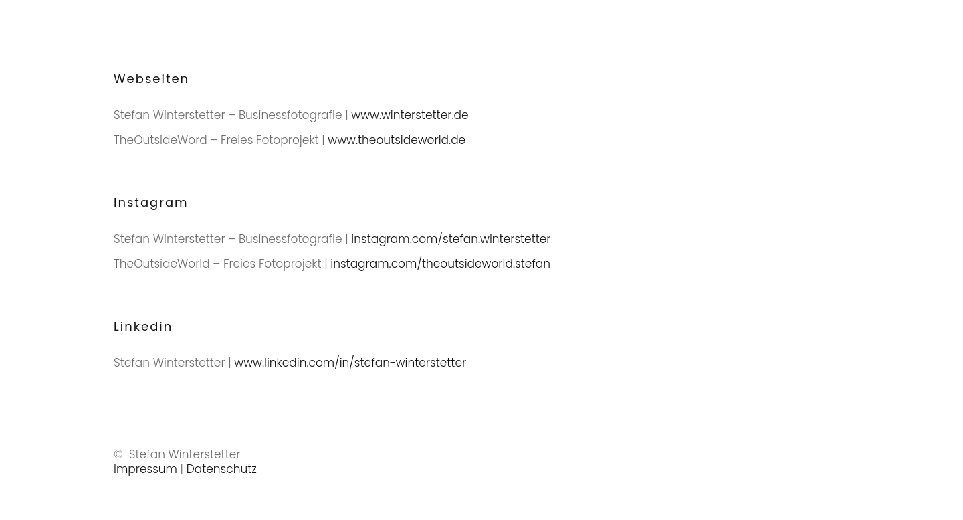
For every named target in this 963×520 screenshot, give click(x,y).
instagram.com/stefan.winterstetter (450, 239)
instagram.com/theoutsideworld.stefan (440, 264)
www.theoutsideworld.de (396, 140)
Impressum (145, 469)
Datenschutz (222, 469)
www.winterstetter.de (409, 115)
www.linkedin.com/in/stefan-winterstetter (350, 363)
